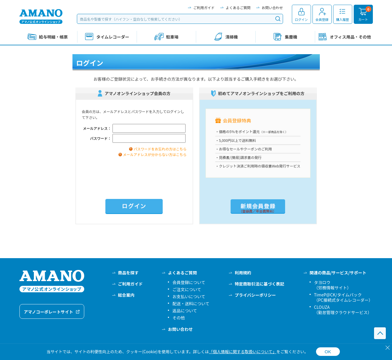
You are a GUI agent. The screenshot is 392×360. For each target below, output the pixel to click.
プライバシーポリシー (255, 295)
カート (363, 19)
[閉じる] (388, 348)
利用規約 (243, 272)
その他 (178, 317)
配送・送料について (190, 303)
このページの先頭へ (380, 333)
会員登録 (321, 19)
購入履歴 (342, 19)
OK (328, 351)
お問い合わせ (272, 7)
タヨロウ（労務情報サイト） (332, 285)
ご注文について (186, 289)
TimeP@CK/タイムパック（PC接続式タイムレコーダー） (343, 297)
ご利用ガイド (203, 7)
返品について (184, 310)
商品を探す (128, 272)
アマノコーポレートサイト (48, 312)
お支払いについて (188, 296)
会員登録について (188, 282)
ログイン (301, 19)
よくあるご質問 (238, 7)
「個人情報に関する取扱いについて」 (242, 351)
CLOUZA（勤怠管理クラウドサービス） (343, 309)
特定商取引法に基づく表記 (259, 283)
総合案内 (126, 295)
